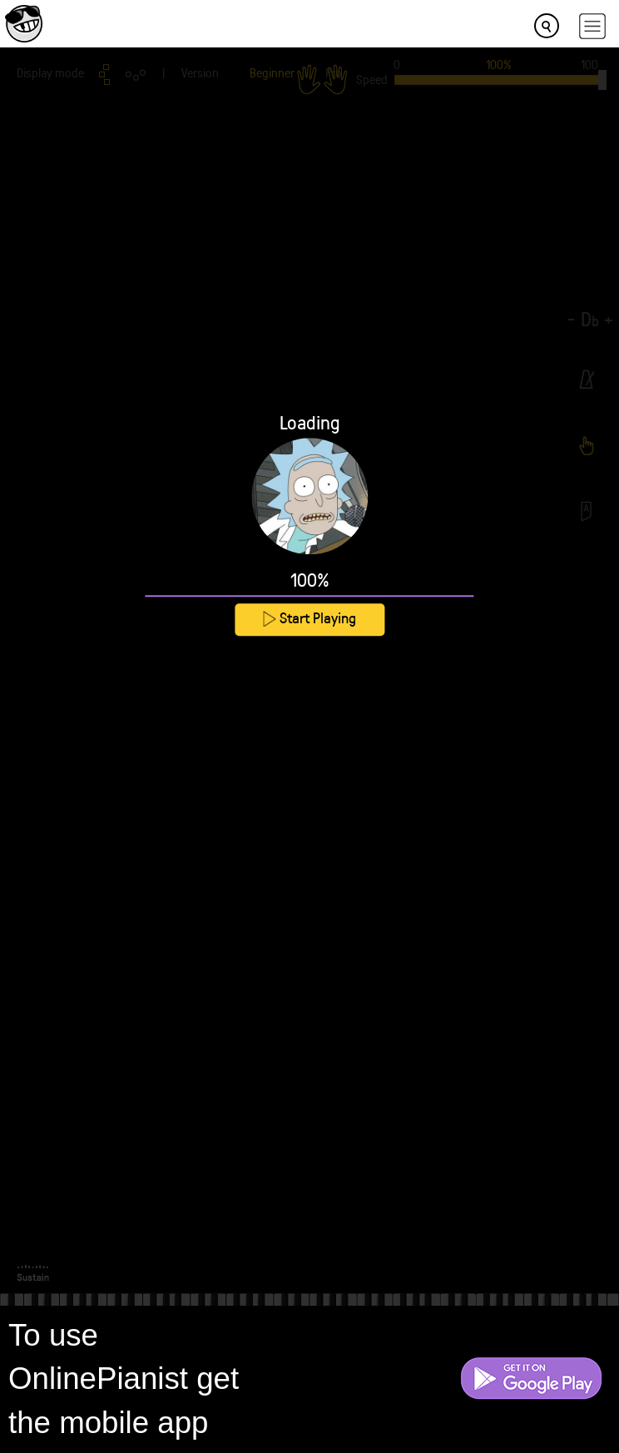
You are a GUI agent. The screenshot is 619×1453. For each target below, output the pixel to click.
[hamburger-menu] (592, 26)
